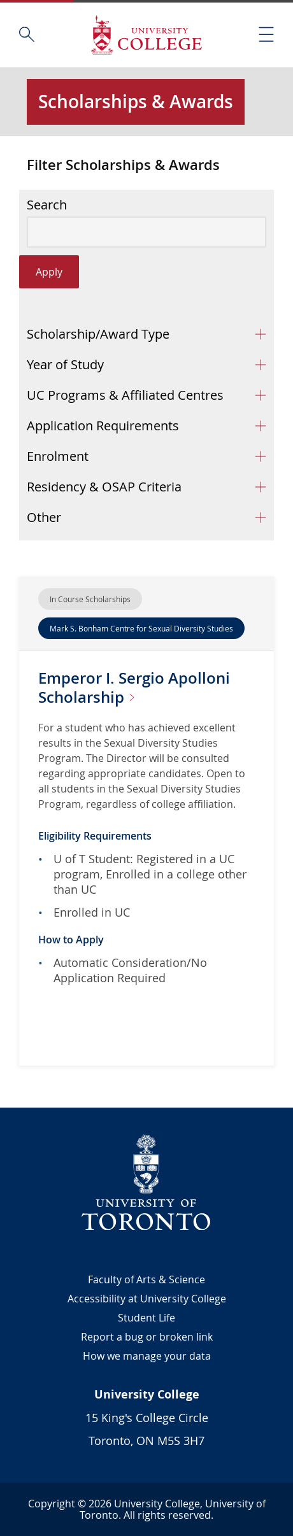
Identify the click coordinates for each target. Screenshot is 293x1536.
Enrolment (58, 456)
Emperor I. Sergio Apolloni (134, 687)
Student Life (146, 1318)
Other (44, 517)
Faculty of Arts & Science (146, 1279)
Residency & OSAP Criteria (104, 486)
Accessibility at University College (147, 1299)
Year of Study (65, 364)
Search (47, 205)
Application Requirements (103, 425)
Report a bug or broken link (147, 1337)
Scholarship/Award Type (98, 333)
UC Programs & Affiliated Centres (125, 395)
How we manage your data (147, 1356)
